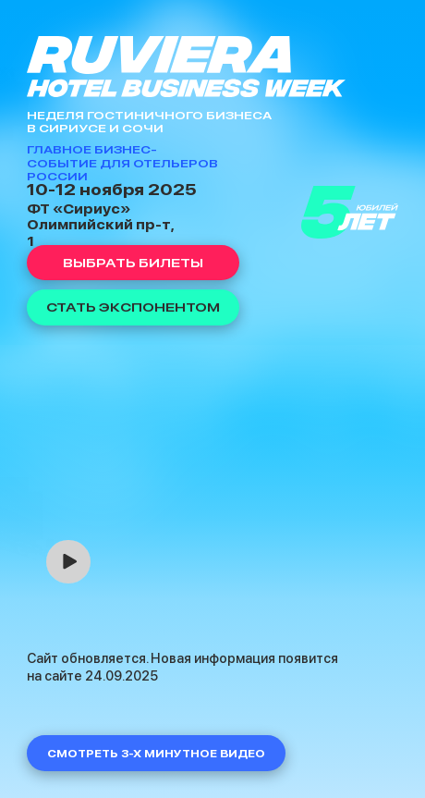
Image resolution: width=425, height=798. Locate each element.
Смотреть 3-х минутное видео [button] (156, 753)
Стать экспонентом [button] (133, 307)
